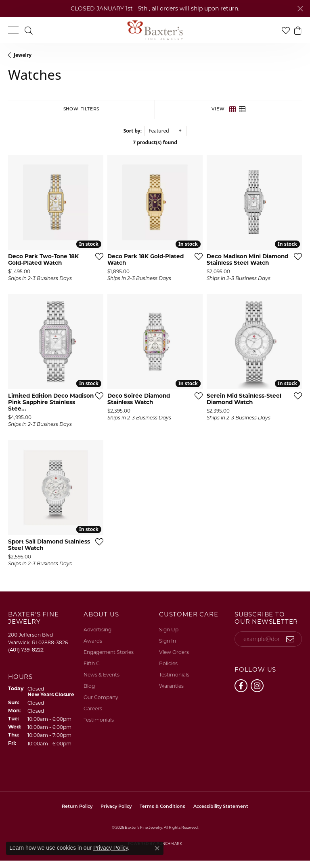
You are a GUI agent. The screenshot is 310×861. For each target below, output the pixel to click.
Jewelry (22, 55)
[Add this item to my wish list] (96, 256)
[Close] (300, 9)
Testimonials (99, 720)
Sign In (167, 641)
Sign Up (168, 630)
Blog (89, 686)
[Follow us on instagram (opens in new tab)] (257, 685)
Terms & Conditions (162, 807)
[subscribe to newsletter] (290, 639)
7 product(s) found (155, 142)
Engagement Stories (109, 652)
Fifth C (92, 663)
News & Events (101, 675)
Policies (168, 663)
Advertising (97, 630)
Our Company (101, 697)
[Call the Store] (26, 650)
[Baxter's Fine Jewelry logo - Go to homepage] (155, 30)
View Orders (174, 652)
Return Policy (77, 807)
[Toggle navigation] (13, 30)
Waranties (171, 686)
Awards (93, 641)
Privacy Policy (116, 807)
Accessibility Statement (220, 807)
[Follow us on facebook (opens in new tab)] (241, 685)
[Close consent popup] (157, 848)
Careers (93, 708)
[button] (29, 30)
